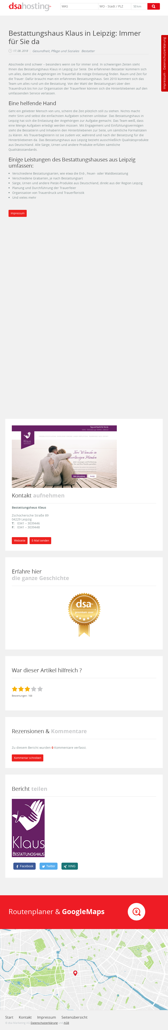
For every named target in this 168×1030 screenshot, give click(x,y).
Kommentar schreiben (27, 757)
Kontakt (25, 1017)
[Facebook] (24, 866)
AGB (66, 1023)
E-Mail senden (40, 540)
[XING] (69, 866)
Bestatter (88, 51)
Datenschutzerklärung (164, 53)
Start (9, 1017)
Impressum (164, 81)
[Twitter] (49, 866)
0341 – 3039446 (28, 523)
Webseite (19, 540)
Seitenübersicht (74, 1017)
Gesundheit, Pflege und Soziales (55, 51)
